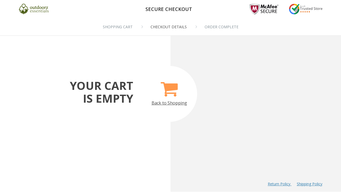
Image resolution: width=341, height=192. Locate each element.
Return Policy (279, 183)
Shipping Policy (309, 183)
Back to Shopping (169, 90)
